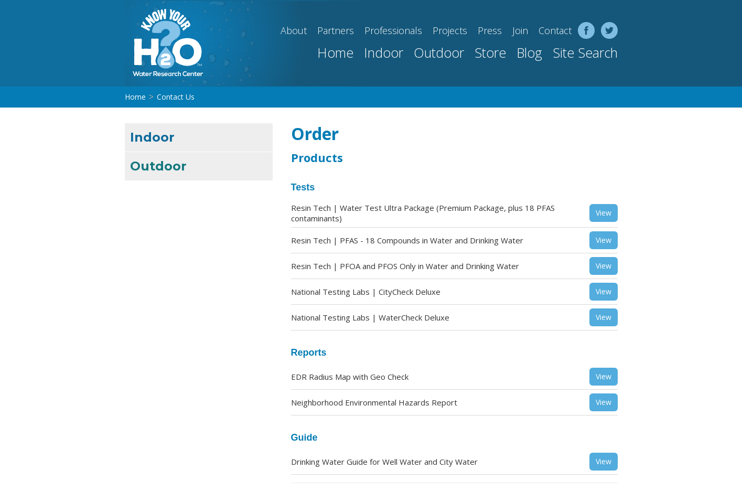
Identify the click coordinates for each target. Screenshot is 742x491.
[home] (164, 43)
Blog (529, 52)
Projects (450, 30)
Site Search (585, 52)
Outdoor (439, 52)
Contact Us (176, 97)
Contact (555, 30)
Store (490, 52)
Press (490, 30)
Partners (335, 30)
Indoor (383, 52)
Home (335, 52)
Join (520, 30)
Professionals (393, 30)
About (294, 30)
